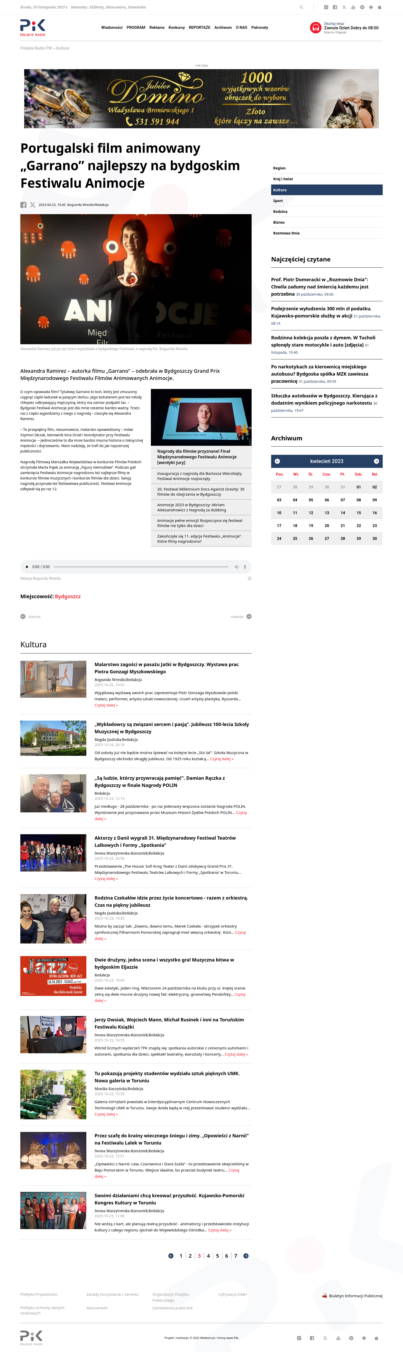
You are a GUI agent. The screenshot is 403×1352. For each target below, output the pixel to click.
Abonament (97, 1307)
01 (358, 487)
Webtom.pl (207, 1338)
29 (311, 487)
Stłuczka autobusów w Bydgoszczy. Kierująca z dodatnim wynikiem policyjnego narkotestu (324, 403)
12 (311, 513)
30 (327, 487)
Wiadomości (112, 27)
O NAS (241, 27)
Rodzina (280, 211)
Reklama (157, 27)
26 (311, 538)
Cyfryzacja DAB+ (233, 1294)
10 (279, 513)
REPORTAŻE (199, 27)
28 (295, 487)
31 (343, 487)
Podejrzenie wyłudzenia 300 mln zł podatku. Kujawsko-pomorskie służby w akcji (326, 315)
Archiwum (223, 27)
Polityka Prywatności (38, 1294)
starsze (30, 616)
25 (295, 538)
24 (279, 538)
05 (311, 500)
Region (279, 168)
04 (295, 500)
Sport (278, 200)
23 (374, 525)
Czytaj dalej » (106, 704)
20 (327, 525)
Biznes (279, 222)
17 (279, 525)
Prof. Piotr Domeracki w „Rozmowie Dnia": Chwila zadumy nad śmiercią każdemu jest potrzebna (320, 286)
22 (358, 525)
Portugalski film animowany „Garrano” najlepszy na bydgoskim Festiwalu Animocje (130, 165)
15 (358, 513)
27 (279, 487)
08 (358, 500)
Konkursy (177, 27)
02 (374, 487)
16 (374, 513)
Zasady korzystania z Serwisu (112, 1294)
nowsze (241, 616)
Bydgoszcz (68, 596)
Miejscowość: (37, 596)
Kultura (62, 48)
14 (343, 513)
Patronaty (259, 27)
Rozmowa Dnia (286, 233)
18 (295, 525)
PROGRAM (136, 27)
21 (343, 525)
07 (343, 500)
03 (279, 500)
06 (327, 500)
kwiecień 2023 (327, 461)
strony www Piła (228, 1338)
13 (327, 513)
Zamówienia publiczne (172, 1307)
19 (311, 525)
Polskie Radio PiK (36, 48)
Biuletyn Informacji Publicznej (351, 1295)
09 (374, 500)
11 (295, 513)
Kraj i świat (283, 178)
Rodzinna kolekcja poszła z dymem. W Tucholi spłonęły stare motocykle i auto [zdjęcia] (323, 344)
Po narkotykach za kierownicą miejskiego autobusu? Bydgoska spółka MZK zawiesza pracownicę (319, 374)
